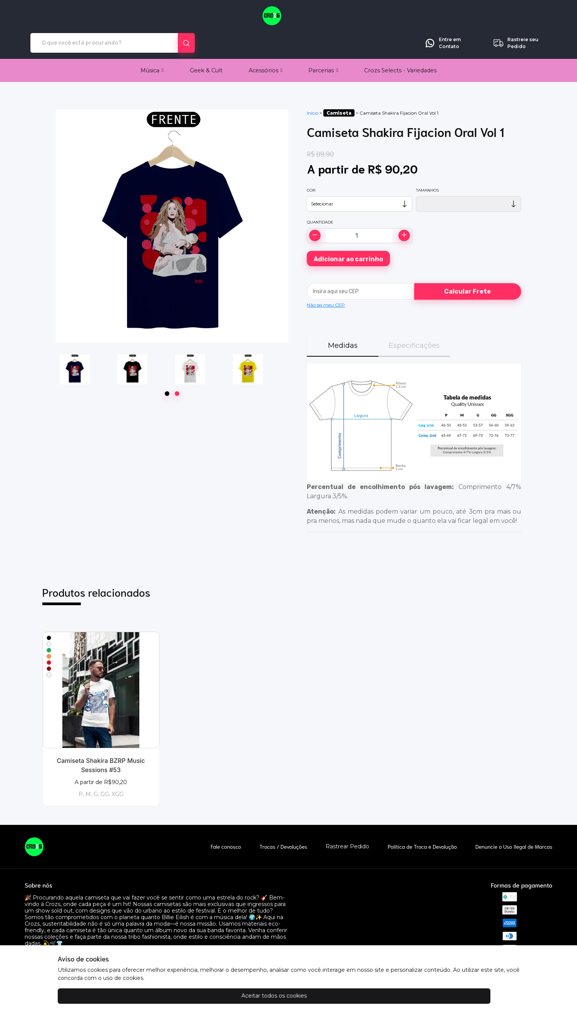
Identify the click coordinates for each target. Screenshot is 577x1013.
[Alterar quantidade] (359, 209)
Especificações (414, 318)
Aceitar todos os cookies (96, 995)
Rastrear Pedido (347, 819)
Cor (311, 163)
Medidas (343, 318)
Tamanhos (427, 163)
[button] (152, 43)
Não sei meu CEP (326, 278)
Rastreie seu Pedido (516, 16)
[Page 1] (167, 366)
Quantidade (320, 195)
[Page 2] (177, 366)
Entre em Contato (442, 16)
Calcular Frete (467, 264)
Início (312, 86)
